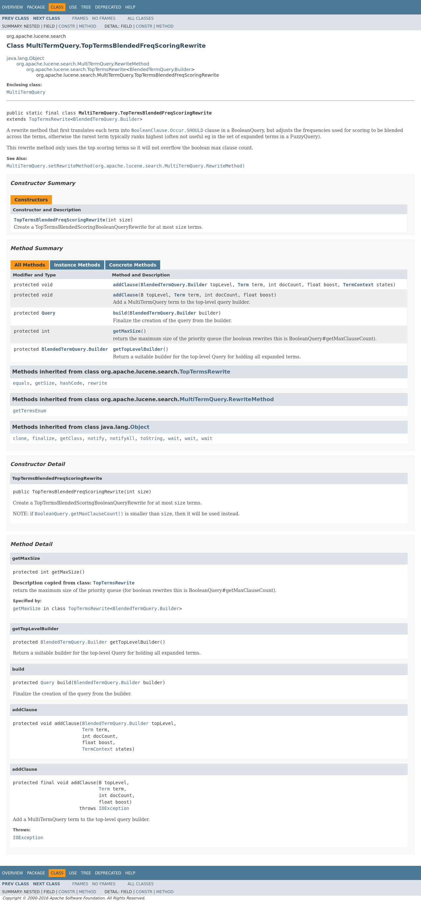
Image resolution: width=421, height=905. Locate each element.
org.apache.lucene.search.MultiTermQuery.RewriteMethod (82, 63)
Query (48, 313)
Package (36, 7)
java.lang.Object (25, 58)
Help (130, 7)
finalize (43, 438)
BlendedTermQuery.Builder (160, 69)
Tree (86, 7)
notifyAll (122, 438)
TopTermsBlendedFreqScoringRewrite (59, 219)
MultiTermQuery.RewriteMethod (227, 399)
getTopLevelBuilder (138, 349)
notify (96, 438)
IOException (114, 808)
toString (151, 438)
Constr (67, 26)
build (120, 313)
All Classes (141, 18)
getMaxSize (127, 331)
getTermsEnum (29, 410)
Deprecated (108, 7)
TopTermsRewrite (49, 119)
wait (173, 438)
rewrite (97, 383)
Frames (80, 18)
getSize (44, 383)
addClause (125, 284)
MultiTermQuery (26, 92)
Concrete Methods (133, 265)
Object (140, 427)
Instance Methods (77, 265)
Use (73, 7)
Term (243, 284)
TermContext (358, 284)
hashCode (71, 383)
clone (20, 438)
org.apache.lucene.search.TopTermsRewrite (76, 69)
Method (87, 26)
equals (21, 383)
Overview (12, 7)
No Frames (103, 18)
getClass (71, 438)
